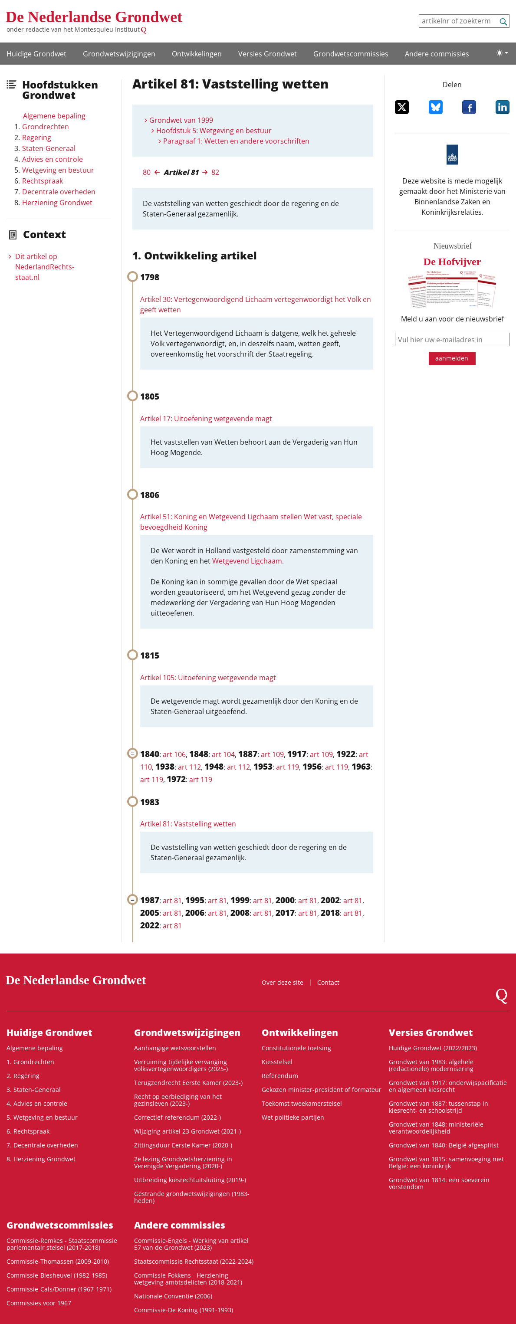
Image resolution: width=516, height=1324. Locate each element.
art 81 (172, 900)
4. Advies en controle (37, 1103)
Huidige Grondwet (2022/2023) (433, 1048)
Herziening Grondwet (57, 202)
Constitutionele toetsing (296, 1048)
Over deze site (282, 982)
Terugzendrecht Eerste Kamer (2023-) (188, 1082)
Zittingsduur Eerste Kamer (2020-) (183, 1145)
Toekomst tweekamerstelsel (302, 1103)
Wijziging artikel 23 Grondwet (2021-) (187, 1131)
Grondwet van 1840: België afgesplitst (444, 1145)
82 (215, 172)
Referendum (280, 1076)
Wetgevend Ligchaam (247, 561)
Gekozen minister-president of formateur (321, 1089)
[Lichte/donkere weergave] (502, 53)
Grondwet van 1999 (181, 120)
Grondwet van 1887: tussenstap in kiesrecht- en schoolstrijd (438, 1106)
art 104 (223, 754)
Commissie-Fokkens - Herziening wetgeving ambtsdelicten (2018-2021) (188, 1278)
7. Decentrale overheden (42, 1145)
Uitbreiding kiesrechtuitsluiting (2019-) (190, 1180)
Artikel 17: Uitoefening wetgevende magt (206, 418)
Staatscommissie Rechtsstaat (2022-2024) (193, 1261)
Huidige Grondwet (36, 54)
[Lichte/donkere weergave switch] (502, 52)
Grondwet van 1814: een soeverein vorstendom (439, 1183)
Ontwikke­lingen (197, 54)
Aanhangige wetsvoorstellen (175, 1048)
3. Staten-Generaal (34, 1089)
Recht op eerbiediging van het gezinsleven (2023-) (178, 1100)
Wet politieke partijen (293, 1117)
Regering (36, 137)
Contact (328, 982)
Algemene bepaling (54, 116)
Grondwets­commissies (350, 54)
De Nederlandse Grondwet (94, 17)
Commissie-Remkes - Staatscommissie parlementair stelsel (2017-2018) (62, 1244)
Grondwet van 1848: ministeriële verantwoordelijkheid (436, 1127)
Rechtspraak (42, 181)
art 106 (174, 754)
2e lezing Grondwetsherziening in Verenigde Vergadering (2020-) (183, 1162)
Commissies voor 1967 (39, 1303)
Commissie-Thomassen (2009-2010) (58, 1261)
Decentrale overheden (58, 192)
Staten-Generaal (49, 148)
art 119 (287, 767)
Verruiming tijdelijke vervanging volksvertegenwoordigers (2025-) (181, 1065)
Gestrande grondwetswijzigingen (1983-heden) (192, 1197)
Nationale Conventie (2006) (173, 1296)
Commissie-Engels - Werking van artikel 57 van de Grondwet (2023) (191, 1244)
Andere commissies (437, 54)
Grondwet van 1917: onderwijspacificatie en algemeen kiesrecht (448, 1086)
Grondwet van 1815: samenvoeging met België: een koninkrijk (446, 1162)
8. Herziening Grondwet (41, 1159)
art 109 (272, 754)
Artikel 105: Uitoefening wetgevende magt (208, 677)
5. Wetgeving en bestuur (42, 1117)
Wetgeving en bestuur (58, 170)
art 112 (189, 767)
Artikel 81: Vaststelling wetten (188, 824)
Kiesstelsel (277, 1062)
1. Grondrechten (30, 1062)
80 (147, 172)
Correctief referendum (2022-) (177, 1117)
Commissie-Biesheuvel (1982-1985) (57, 1275)
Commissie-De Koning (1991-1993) (183, 1310)
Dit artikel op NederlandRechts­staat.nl (44, 267)
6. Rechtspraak (28, 1131)
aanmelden (451, 358)
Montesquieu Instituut (107, 29)
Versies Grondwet (267, 54)
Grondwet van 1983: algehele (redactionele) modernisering (431, 1065)
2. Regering (23, 1076)
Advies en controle (52, 159)
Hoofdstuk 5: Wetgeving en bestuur (214, 130)
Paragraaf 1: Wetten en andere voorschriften (236, 141)
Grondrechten (45, 126)
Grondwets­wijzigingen (119, 54)
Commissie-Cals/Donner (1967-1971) (59, 1289)
